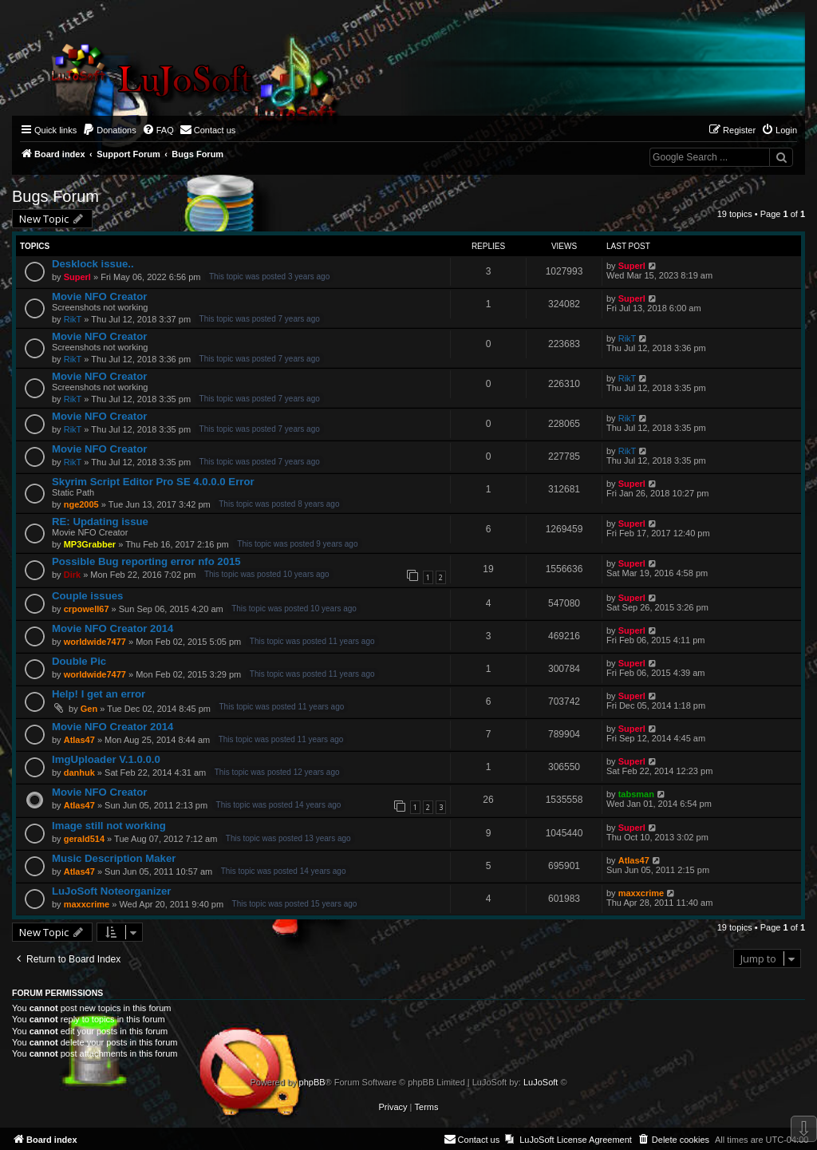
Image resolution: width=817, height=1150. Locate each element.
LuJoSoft (540, 1082)
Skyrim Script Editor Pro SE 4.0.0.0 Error (153, 482)
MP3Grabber (90, 544)
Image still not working (109, 826)
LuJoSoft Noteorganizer (111, 891)
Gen (89, 708)
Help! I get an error (98, 694)
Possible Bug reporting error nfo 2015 (146, 561)
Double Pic (79, 661)
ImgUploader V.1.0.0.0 (106, 759)
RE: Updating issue (100, 522)
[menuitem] (109, 130)
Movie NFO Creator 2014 (112, 628)
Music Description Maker (114, 858)
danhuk (79, 772)
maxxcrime (87, 904)
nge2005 (81, 504)
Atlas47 (79, 740)
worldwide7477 (95, 641)
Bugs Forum (55, 196)
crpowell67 (86, 609)
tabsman (636, 794)
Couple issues (87, 596)
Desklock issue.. (93, 264)
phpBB (312, 1082)
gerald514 (84, 839)
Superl (77, 277)
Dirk (72, 574)
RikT (73, 319)
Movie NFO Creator (99, 296)
